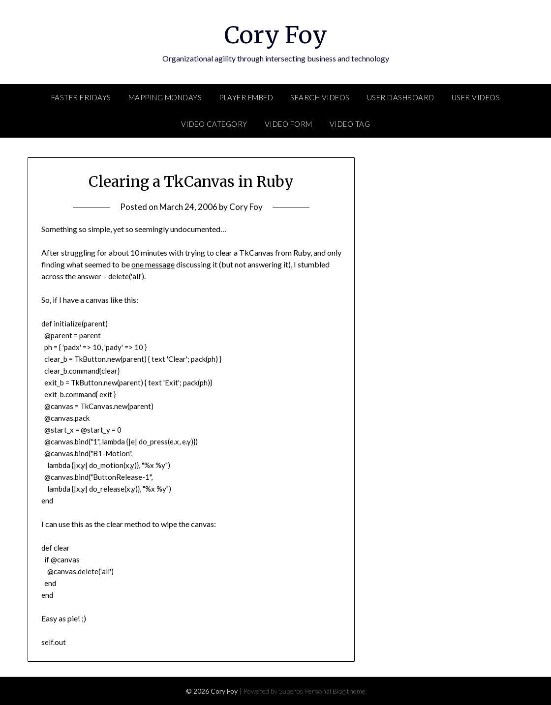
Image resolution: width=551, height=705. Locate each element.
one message (153, 264)
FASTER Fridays (81, 97)
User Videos (476, 97)
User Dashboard (400, 97)
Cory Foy (275, 35)
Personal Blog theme (335, 691)
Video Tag (350, 123)
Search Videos (320, 97)
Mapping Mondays (165, 97)
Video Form (288, 123)
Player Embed (246, 97)
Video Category (214, 123)
